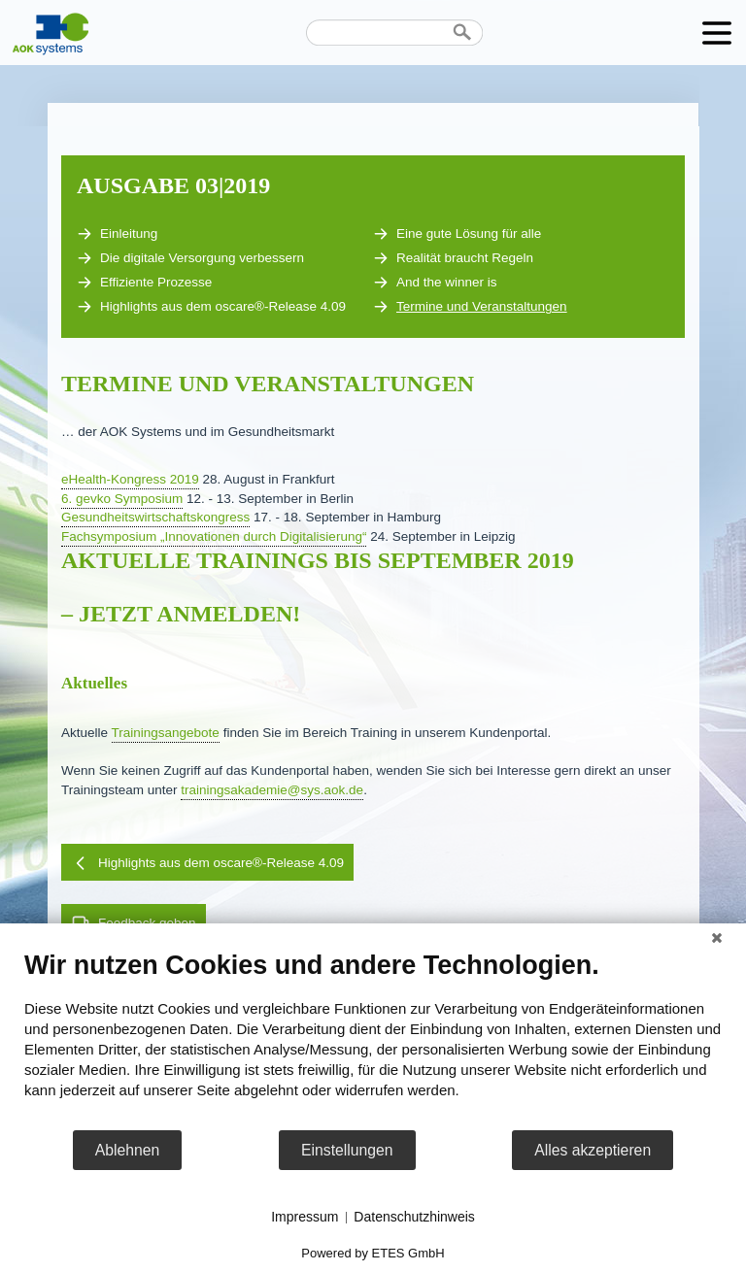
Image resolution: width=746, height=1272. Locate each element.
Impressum (304, 1216)
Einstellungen (347, 1150)
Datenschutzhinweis (414, 1216)
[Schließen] (716, 938)
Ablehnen (127, 1150)
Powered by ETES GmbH (372, 1253)
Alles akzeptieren (592, 1150)
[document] (373, 1039)
